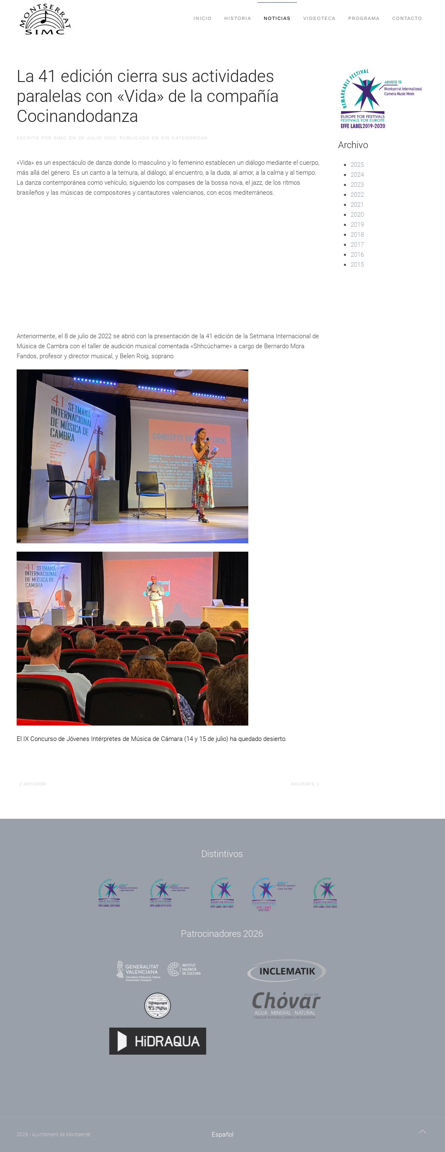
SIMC (60, 138)
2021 (357, 204)
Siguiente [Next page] (305, 784)
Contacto (407, 18)
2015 (357, 264)
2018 (357, 234)
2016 (357, 254)
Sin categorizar (184, 138)
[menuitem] (222, 1134)
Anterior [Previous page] (32, 784)
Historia (237, 18)
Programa (364, 18)
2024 (357, 174)
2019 (357, 224)
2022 (357, 194)
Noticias (277, 18)
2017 (357, 244)
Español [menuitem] (222, 1134)
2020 (357, 214)
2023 (357, 184)
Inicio (202, 18)
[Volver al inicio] (46, 18)
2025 (357, 164)
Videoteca (319, 18)
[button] (422, 1131)
